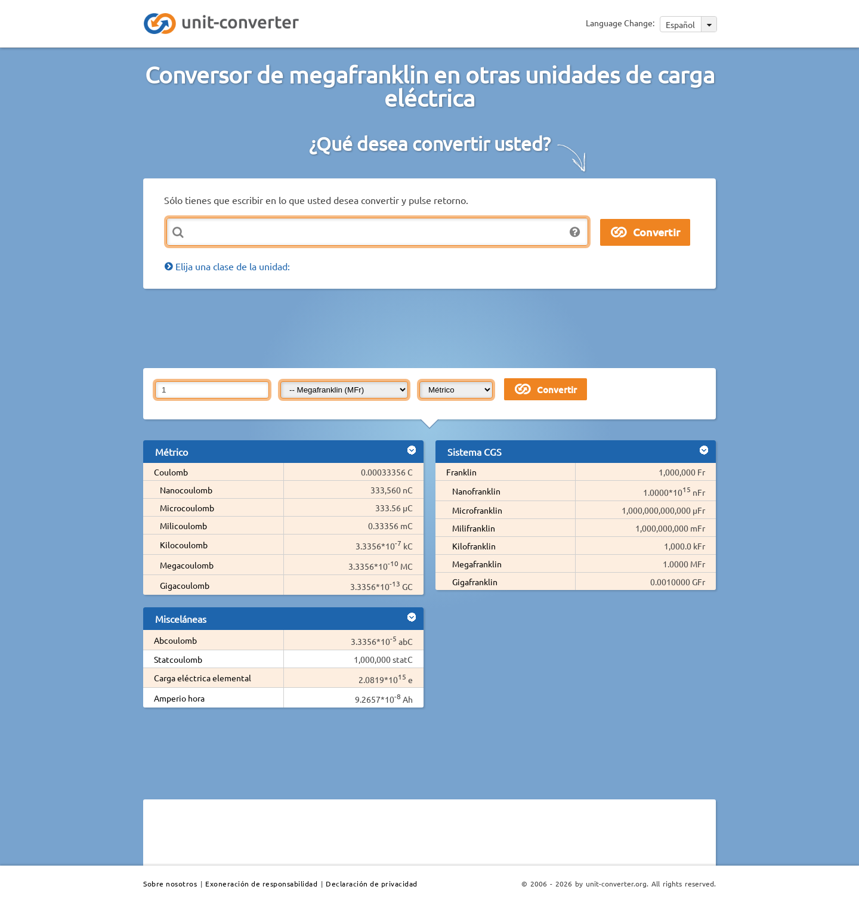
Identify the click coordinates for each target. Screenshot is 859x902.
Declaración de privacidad (372, 883)
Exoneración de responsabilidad (261, 883)
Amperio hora (179, 698)
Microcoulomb (187, 507)
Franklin (461, 472)
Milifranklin (473, 528)
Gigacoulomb (184, 585)
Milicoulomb (183, 525)
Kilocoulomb (184, 544)
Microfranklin (477, 510)
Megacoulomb (187, 565)
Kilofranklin (474, 545)
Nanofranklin (476, 491)
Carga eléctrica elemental (202, 677)
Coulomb (171, 472)
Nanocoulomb (186, 489)
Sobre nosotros (170, 883)
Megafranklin (477, 563)
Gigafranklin (475, 581)
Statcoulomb (178, 659)
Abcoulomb (175, 640)
